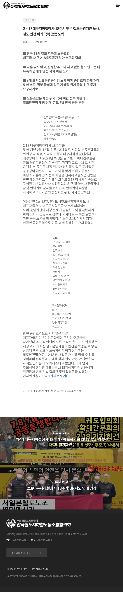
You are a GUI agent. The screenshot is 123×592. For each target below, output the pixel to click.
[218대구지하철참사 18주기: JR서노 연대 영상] (61, 486)
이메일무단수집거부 (16, 569)
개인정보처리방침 (40, 569)
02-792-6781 (20, 540)
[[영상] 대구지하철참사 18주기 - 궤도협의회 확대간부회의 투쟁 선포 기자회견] (61, 440)
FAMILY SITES (21, 553)
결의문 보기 (58, 376)
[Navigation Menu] (118, 5)
